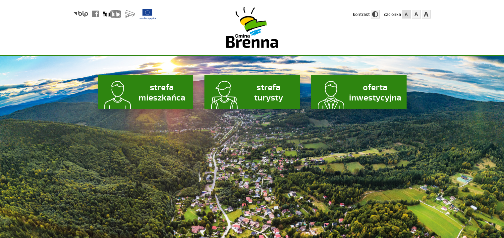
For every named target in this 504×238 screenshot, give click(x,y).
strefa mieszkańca (162, 92)
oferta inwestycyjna (375, 92)
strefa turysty (268, 92)
